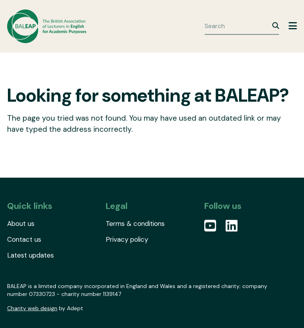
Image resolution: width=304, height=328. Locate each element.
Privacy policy (127, 239)
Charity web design (32, 308)
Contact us (24, 239)
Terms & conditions (135, 223)
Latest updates (30, 255)
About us (20, 223)
